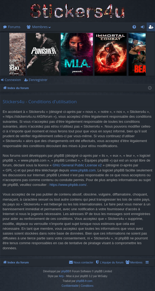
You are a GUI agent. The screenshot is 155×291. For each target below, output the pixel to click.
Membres (40, 26)
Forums (14, 26)
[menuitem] (134, 26)
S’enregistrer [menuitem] (152, 27)
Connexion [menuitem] (144, 27)
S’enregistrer (38, 80)
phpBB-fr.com (84, 280)
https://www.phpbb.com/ (68, 185)
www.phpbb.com (83, 170)
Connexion (13, 80)
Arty (61, 276)
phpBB (65, 271)
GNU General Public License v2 (77, 165)
